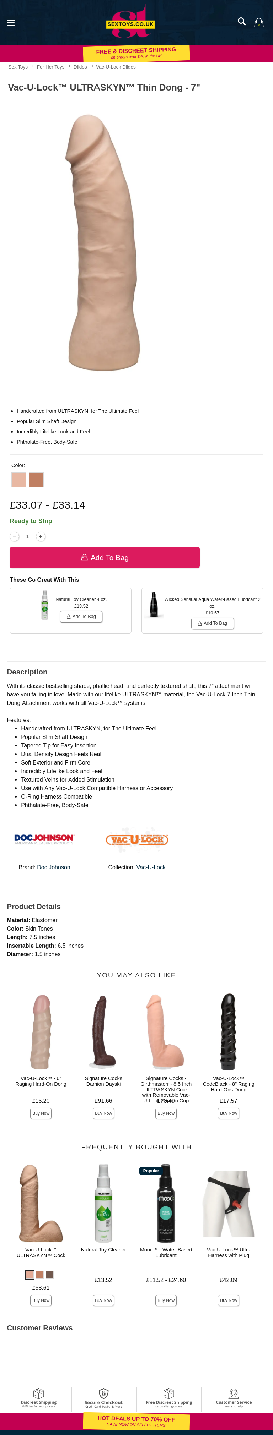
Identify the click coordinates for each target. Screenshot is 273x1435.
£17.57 (228, 1100)
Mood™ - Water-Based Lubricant (166, 1253)
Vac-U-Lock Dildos (116, 67)
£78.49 (166, 1100)
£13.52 (103, 1280)
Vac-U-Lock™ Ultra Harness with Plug (229, 1253)
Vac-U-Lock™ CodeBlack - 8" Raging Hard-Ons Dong (229, 1084)
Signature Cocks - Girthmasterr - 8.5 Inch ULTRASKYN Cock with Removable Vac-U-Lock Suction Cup (166, 1089)
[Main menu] (10, 22)
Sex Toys (18, 67)
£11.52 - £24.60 (166, 1280)
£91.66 (103, 1100)
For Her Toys (51, 67)
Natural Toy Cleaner (103, 1250)
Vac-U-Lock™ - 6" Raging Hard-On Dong (41, 1081)
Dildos (80, 67)
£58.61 (41, 1288)
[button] (18, 479)
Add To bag (105, 557)
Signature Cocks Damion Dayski (103, 1081)
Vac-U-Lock (151, 867)
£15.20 (41, 1100)
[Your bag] (258, 22)
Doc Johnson (53, 867)
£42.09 (228, 1280)
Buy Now (40, 1113)
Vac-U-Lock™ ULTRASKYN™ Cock (41, 1253)
